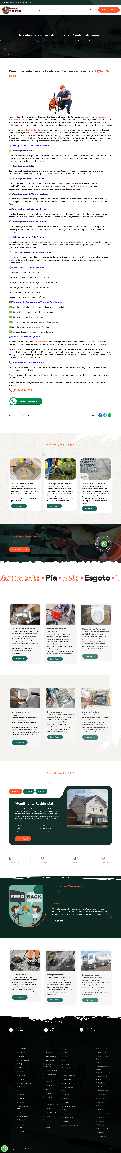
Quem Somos (44, 10)
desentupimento (28, 130)
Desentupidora (76, 10)
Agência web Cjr (107, 1149)
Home (31, 10)
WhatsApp (23, 839)
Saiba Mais (19, 506)
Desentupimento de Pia (22, 483)
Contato (89, 10)
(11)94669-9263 (109, 10)
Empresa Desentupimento (45, 1149)
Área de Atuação (59, 10)
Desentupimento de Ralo (93, 483)
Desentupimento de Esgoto (59, 483)
